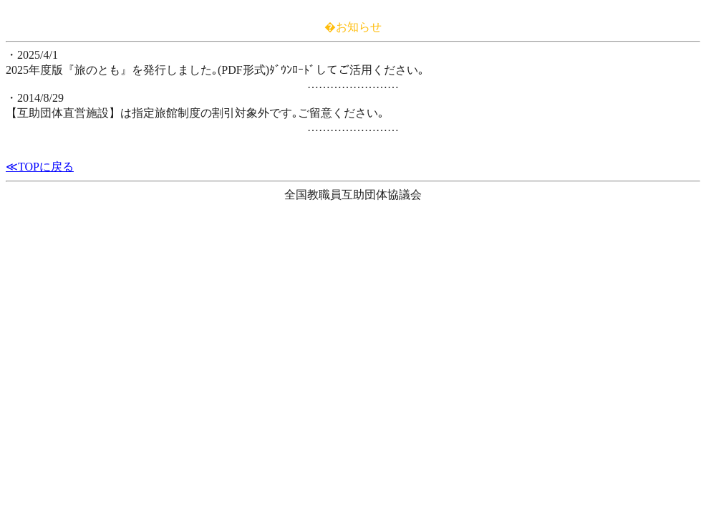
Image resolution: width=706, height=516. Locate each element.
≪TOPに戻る (40, 167)
